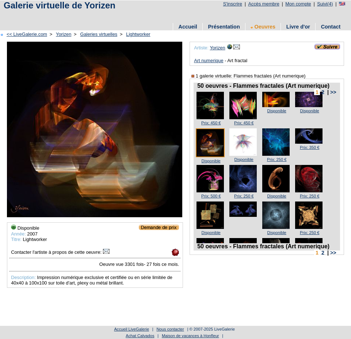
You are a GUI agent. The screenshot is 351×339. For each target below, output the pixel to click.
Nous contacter (170, 329)
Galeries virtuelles (98, 34)
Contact (331, 27)
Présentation (224, 27)
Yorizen (63, 34)
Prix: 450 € (211, 123)
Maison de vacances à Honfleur (190, 336)
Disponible (276, 111)
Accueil (188, 27)
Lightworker (138, 34)
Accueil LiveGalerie (131, 329)
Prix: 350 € (309, 147)
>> (333, 92)
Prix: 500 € (211, 196)
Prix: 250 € (276, 159)
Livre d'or (298, 27)
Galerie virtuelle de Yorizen (59, 5)
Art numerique (208, 60)
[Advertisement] (135, 15)
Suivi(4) (325, 4)
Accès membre (263, 4)
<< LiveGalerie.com (27, 34)
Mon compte (298, 4)
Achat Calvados (140, 336)
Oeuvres (263, 27)
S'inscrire (232, 4)
